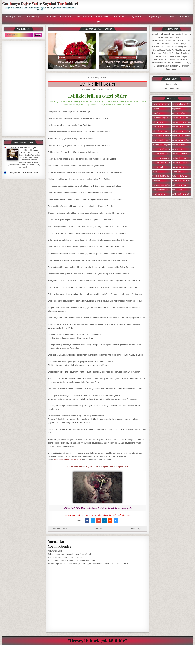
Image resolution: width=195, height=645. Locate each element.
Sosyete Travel (122, 466)
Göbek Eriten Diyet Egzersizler (123, 62)
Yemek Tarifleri (102, 16)
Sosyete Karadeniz (74, 466)
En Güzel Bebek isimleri (161, 149)
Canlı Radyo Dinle (172, 89)
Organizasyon (177, 109)
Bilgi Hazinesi (157, 122)
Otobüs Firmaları (178, 113)
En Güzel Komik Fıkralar (161, 158)
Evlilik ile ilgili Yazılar (98, 78)
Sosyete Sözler (62, 66)
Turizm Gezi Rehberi (180, 167)
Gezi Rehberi (51, 16)
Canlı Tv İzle (171, 84)
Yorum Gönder (106, 89)
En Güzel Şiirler (158, 167)
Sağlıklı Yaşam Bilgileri (181, 131)
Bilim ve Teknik (67, 16)
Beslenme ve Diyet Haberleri (72, 58)
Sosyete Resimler (178, 145)
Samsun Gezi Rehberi (180, 118)
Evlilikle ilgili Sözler (98, 84)
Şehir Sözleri (177, 190)
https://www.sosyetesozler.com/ (67, 460)
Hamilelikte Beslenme (72, 62)
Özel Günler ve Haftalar (181, 181)
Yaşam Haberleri (119, 16)
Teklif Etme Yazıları (179, 163)
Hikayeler (156, 181)
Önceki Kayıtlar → (138, 529)
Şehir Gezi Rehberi (179, 185)
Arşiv (97, 21)
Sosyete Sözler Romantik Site (24, 172)
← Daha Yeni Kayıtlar (58, 529)
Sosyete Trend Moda (179, 154)
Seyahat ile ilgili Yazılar (181, 136)
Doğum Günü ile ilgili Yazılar (163, 145)
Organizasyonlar (138, 16)
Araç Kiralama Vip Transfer (162, 104)
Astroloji (155, 109)
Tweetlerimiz (171, 16)
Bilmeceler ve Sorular (160, 131)
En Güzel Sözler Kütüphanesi (163, 163)
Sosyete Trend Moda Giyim (24, 147)
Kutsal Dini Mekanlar (160, 190)
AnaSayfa (10, 16)
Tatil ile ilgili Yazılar (180, 158)
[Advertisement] (136, 7)
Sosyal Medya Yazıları (180, 140)
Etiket (154, 172)
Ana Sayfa (98, 529)
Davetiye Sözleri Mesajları (29, 16)
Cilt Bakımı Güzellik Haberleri (163, 136)
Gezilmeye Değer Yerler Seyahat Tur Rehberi (40, 3)
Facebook (184, 16)
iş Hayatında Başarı (179, 176)
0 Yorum (85, 66)
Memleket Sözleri (84, 16)
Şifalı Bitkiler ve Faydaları (182, 194)
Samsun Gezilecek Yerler (181, 122)
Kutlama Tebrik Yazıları (161, 185)
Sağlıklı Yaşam (155, 16)
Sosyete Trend (107, 466)
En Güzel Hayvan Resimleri (162, 154)
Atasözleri (156, 113)
